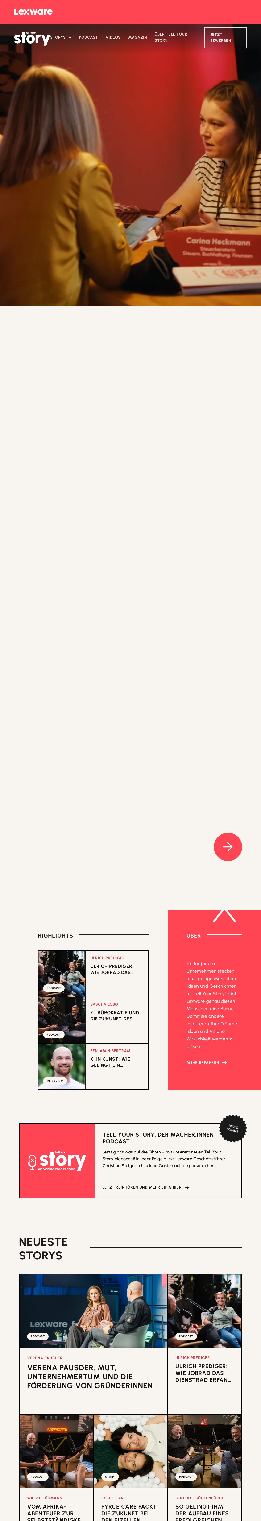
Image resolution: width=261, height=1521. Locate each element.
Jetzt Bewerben (220, 37)
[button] (60, 38)
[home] (32, 39)
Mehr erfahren (202, 1062)
